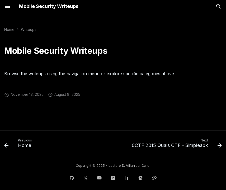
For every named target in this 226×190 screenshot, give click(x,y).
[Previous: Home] (19, 144)
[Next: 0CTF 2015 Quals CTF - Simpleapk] (176, 144)
